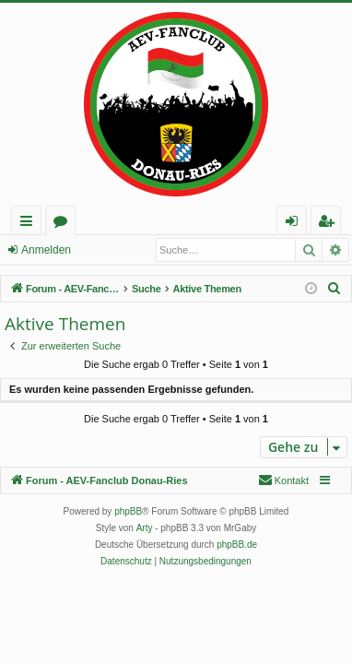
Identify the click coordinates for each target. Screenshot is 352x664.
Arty (144, 528)
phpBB (128, 511)
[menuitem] (334, 289)
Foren (64, 223)
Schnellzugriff (30, 223)
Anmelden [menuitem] (296, 223)
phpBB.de (237, 545)
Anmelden (46, 249)
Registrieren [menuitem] (330, 223)
